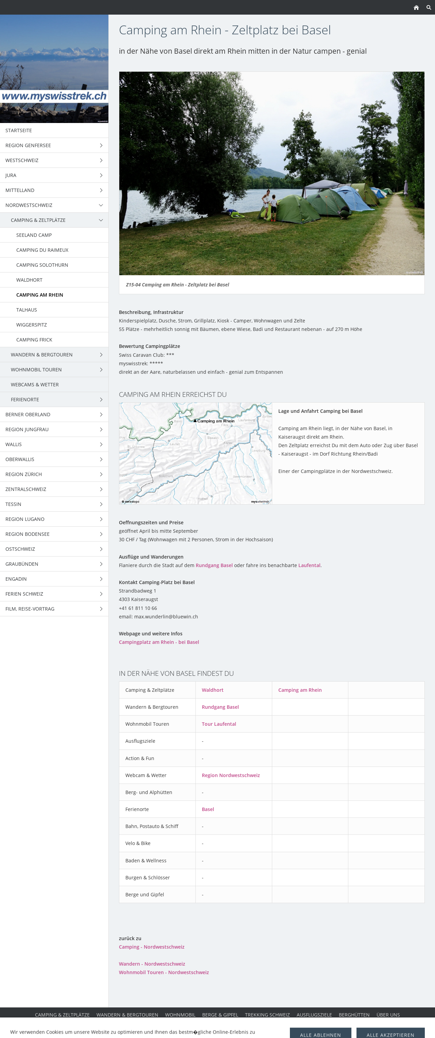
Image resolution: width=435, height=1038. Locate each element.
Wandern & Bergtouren (127, 1014)
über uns (388, 1014)
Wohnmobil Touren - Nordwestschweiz (164, 972)
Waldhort (213, 690)
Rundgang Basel (214, 565)
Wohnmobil (180, 1014)
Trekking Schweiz (267, 1014)
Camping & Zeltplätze (62, 1014)
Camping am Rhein (300, 690)
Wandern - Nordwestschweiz (152, 964)
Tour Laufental (219, 724)
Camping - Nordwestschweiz (152, 947)
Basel (208, 809)
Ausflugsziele (314, 1014)
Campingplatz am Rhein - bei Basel (159, 642)
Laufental (309, 565)
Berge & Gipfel (220, 1014)
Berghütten (354, 1014)
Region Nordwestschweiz (231, 775)
